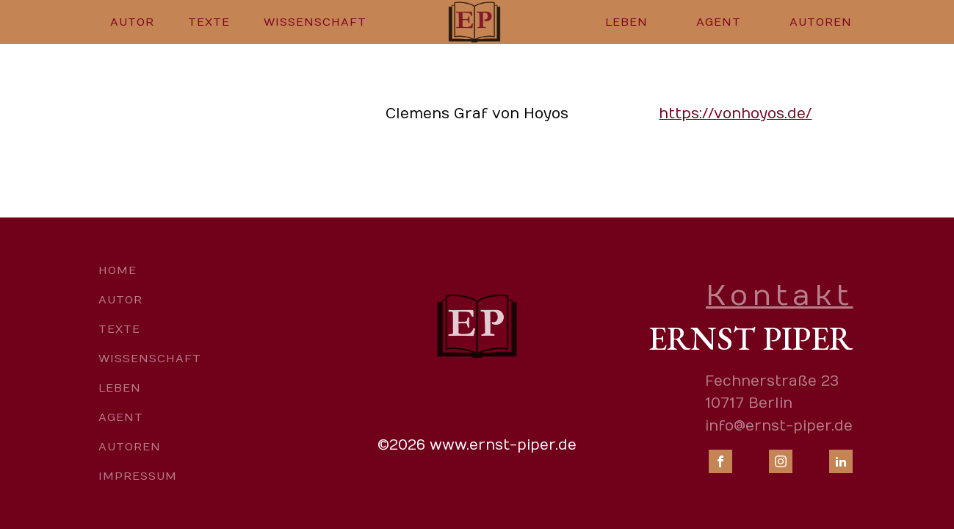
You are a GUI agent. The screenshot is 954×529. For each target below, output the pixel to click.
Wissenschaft (315, 22)
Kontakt (779, 295)
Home (117, 270)
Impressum (137, 476)
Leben (626, 22)
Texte (209, 22)
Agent (718, 22)
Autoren (820, 22)
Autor (132, 22)
